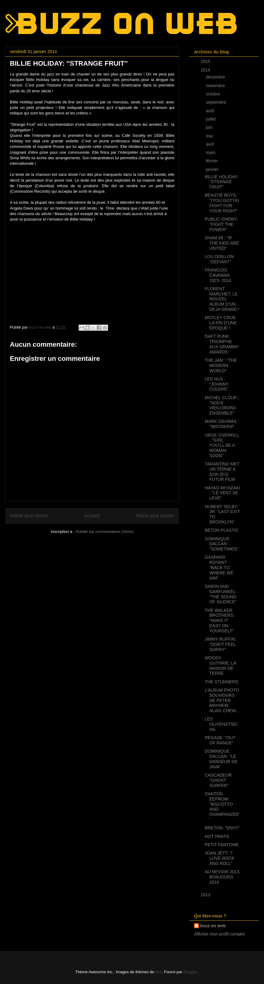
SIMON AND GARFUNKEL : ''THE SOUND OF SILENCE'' (221, 594)
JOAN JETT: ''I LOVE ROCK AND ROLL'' (220, 858)
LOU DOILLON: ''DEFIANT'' (220, 259)
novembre (216, 85)
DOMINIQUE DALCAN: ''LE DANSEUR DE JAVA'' (221, 759)
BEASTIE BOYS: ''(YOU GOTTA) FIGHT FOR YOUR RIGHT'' (222, 203)
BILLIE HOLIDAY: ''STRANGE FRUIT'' (221, 182)
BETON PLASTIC (222, 530)
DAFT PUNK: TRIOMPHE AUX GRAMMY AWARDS (222, 344)
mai (210, 135)
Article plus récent (29, 515)
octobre (213, 93)
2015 (206, 61)
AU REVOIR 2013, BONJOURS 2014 (222, 877)
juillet (211, 119)
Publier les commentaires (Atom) (105, 531)
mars (211, 152)
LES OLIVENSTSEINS (221, 724)
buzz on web (213, 925)
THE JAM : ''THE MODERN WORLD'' (221, 365)
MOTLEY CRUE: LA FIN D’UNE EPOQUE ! (221, 322)
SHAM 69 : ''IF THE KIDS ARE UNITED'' (222, 243)
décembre (216, 77)
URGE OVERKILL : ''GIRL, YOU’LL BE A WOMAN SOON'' (222, 445)
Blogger (190, 972)
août (210, 110)
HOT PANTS (217, 836)
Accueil (91, 515)
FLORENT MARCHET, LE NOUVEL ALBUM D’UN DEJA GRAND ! (222, 299)
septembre (216, 102)
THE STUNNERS (221, 681)
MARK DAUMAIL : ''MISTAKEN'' (222, 424)
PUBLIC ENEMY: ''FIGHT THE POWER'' (221, 224)
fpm (158, 972)
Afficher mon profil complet (219, 934)
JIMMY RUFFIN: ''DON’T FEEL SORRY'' (220, 644)
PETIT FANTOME (222, 844)
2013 (206, 894)
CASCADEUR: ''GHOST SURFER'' (219, 780)
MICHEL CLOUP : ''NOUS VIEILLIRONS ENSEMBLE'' (222, 405)
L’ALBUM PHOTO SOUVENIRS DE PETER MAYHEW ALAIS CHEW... (222, 700)
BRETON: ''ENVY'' (222, 827)
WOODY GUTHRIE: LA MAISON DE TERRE (220, 665)
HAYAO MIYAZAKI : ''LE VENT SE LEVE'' (222, 493)
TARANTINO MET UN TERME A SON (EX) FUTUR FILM (222, 471)
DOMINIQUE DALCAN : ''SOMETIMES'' (222, 544)
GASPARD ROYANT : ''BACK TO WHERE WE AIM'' (219, 567)
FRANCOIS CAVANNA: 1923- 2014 (218, 275)
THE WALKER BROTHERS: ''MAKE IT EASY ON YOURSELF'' (220, 620)
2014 (206, 70)
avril (210, 144)
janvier (212, 169)
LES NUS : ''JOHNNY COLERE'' (217, 384)
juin (210, 127)
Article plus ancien (154, 515)
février (212, 160)
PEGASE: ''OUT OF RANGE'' (220, 740)
